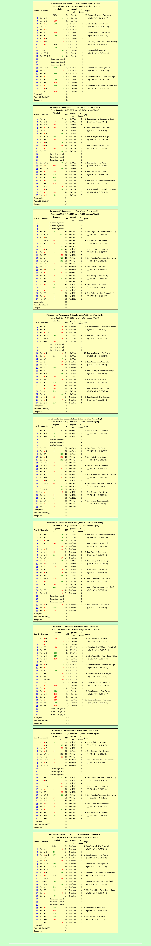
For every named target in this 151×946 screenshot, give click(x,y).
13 (37, 50)
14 (37, 53)
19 (37, 68)
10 (37, 41)
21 (37, 74)
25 (37, 85)
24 (37, 82)
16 (37, 59)
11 (37, 44)
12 (37, 47)
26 (37, 88)
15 (37, 56)
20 (37, 71)
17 (37, 62)
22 (37, 77)
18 (37, 65)
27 (37, 91)
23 (37, 79)
